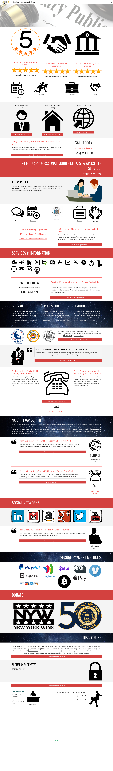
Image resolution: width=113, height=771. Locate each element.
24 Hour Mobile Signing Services (33, 229)
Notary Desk (33, 704)
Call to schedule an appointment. (29, 287)
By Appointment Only (91, 173)
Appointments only (83, 148)
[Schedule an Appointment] (21, 134)
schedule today (79, 336)
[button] (111, 2)
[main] (25, 61)
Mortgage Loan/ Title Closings (33, 234)
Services (79, 221)
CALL (56, 406)
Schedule (33, 221)
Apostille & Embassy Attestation (33, 238)
